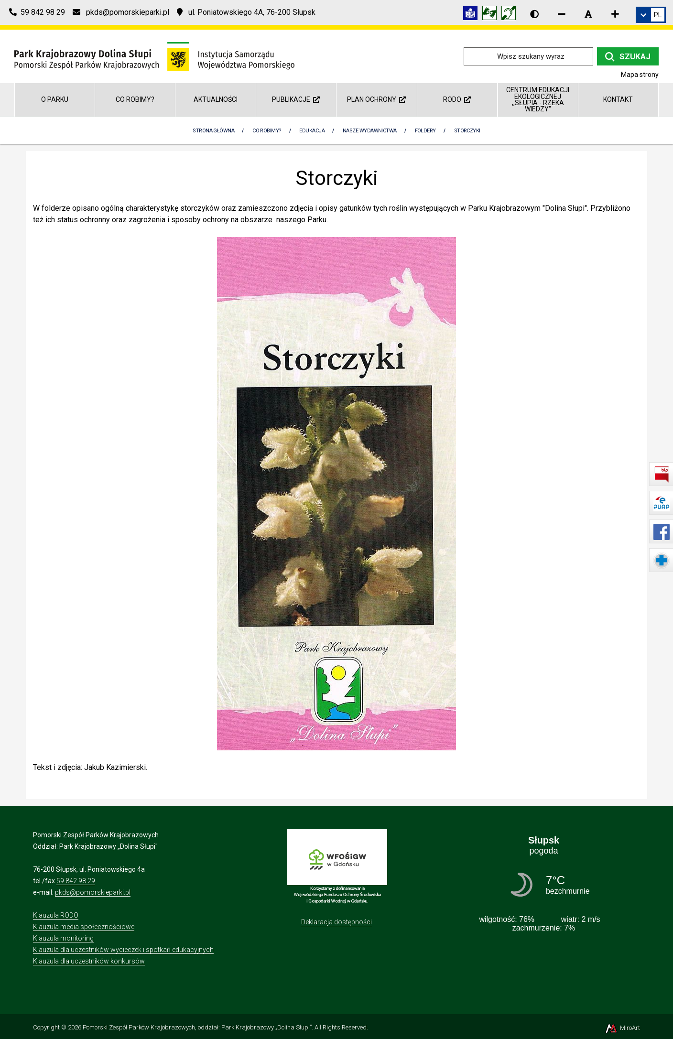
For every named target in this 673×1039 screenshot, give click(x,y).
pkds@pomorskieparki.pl (92, 892)
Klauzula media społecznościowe (83, 927)
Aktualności (216, 99)
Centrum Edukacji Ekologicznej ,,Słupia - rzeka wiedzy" (537, 99)
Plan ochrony (376, 99)
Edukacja (312, 131)
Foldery (425, 131)
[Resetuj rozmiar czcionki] (588, 14)
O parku (54, 99)
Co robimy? (135, 99)
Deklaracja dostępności (336, 922)
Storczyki (467, 131)
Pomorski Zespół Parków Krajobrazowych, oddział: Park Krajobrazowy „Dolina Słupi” (197, 1027)
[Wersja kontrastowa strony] (534, 14)
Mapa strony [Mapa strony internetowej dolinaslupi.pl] (640, 74)
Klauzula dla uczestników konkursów (89, 961)
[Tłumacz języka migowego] (491, 14)
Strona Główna (213, 131)
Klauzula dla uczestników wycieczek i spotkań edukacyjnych (123, 949)
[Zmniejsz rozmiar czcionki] (561, 14)
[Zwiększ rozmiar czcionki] (615, 14)
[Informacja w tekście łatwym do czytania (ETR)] (472, 14)
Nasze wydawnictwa (370, 131)
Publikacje (296, 99)
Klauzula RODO (55, 915)
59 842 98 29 (75, 881)
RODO (457, 99)
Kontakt (618, 99)
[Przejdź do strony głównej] (154, 55)
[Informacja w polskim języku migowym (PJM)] (511, 14)
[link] (651, 15)
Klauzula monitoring (63, 938)
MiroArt (622, 1027)
